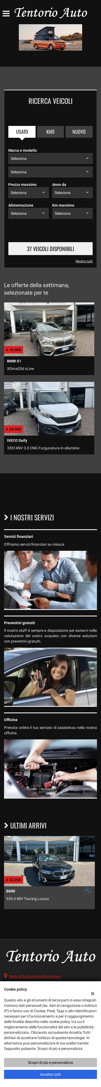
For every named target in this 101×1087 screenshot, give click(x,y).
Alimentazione (20, 205)
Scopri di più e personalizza (50, 1062)
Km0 (50, 131)
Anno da (59, 184)
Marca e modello (22, 150)
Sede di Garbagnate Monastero (35, 976)
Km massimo (63, 205)
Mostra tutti (84, 261)
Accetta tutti (50, 1074)
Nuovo (79, 131)
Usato (22, 131)
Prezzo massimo (22, 184)
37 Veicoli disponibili (50, 249)
